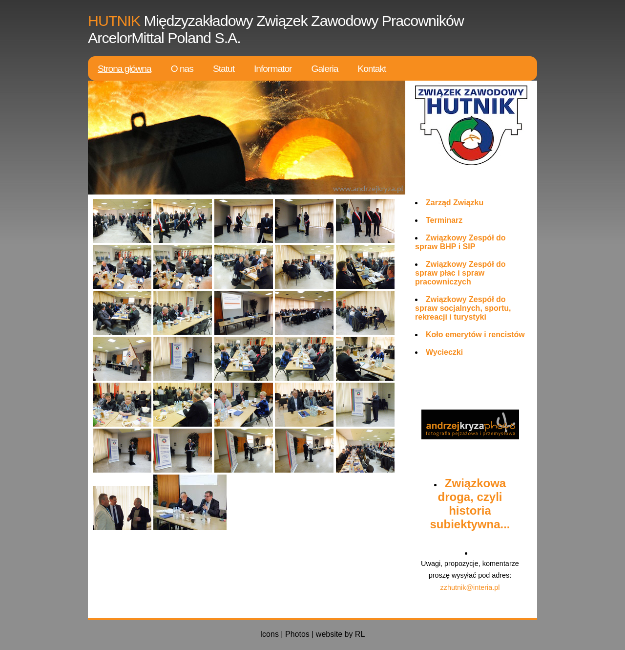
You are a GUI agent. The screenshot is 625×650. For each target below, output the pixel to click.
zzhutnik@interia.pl (470, 587)
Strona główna (124, 69)
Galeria (324, 69)
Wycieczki (444, 352)
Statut (223, 69)
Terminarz (444, 220)
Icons (269, 634)
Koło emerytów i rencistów (475, 334)
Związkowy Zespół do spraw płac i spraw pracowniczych (460, 273)
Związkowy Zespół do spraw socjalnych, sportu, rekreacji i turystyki (463, 308)
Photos (297, 634)
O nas (182, 69)
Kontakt (371, 69)
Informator (273, 69)
